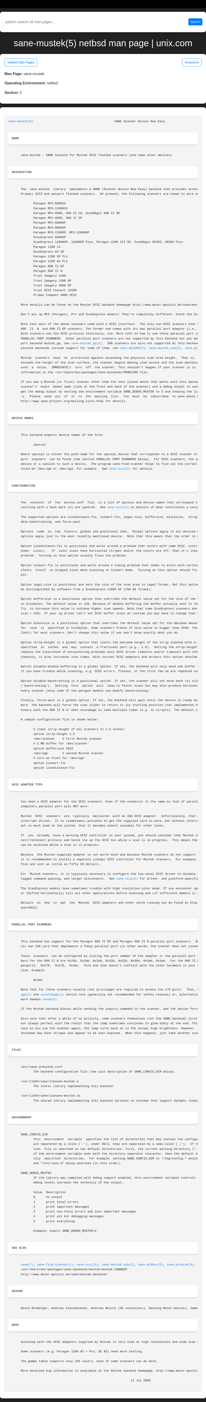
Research (192, 62)
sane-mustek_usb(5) (165, 348)
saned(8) (49, 999)
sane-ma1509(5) (132, 348)
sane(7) (27, 1264)
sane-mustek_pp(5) (86, 343)
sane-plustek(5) (180, 1264)
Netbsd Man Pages (20, 62)
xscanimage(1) (52, 994)
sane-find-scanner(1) (55, 1264)
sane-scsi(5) (120, 469)
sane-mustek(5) (20, 121)
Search (195, 22)
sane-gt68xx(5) (150, 1264)
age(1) (26, 994)
